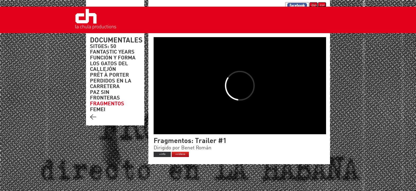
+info (162, 154)
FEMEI (97, 109)
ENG (313, 5)
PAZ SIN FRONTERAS (105, 95)
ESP (322, 5)
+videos (180, 154)
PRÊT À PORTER (109, 75)
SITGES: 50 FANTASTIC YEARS (112, 49)
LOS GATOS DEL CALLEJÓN (109, 66)
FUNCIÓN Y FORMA (113, 58)
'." (97, 30)
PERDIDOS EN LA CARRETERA (110, 84)
